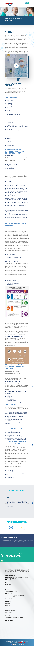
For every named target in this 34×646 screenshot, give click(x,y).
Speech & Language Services (10, 608)
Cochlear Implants (8, 605)
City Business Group (21, 642)
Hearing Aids (7, 603)
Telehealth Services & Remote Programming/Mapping (14, 617)
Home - (6, 22)
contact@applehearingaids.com (11, 591)
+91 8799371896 (8, 598)
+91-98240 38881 (8, 579)
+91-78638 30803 (8, 589)
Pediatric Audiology (8, 612)
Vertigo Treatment (8, 615)
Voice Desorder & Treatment (10, 610)
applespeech (13, 644)
